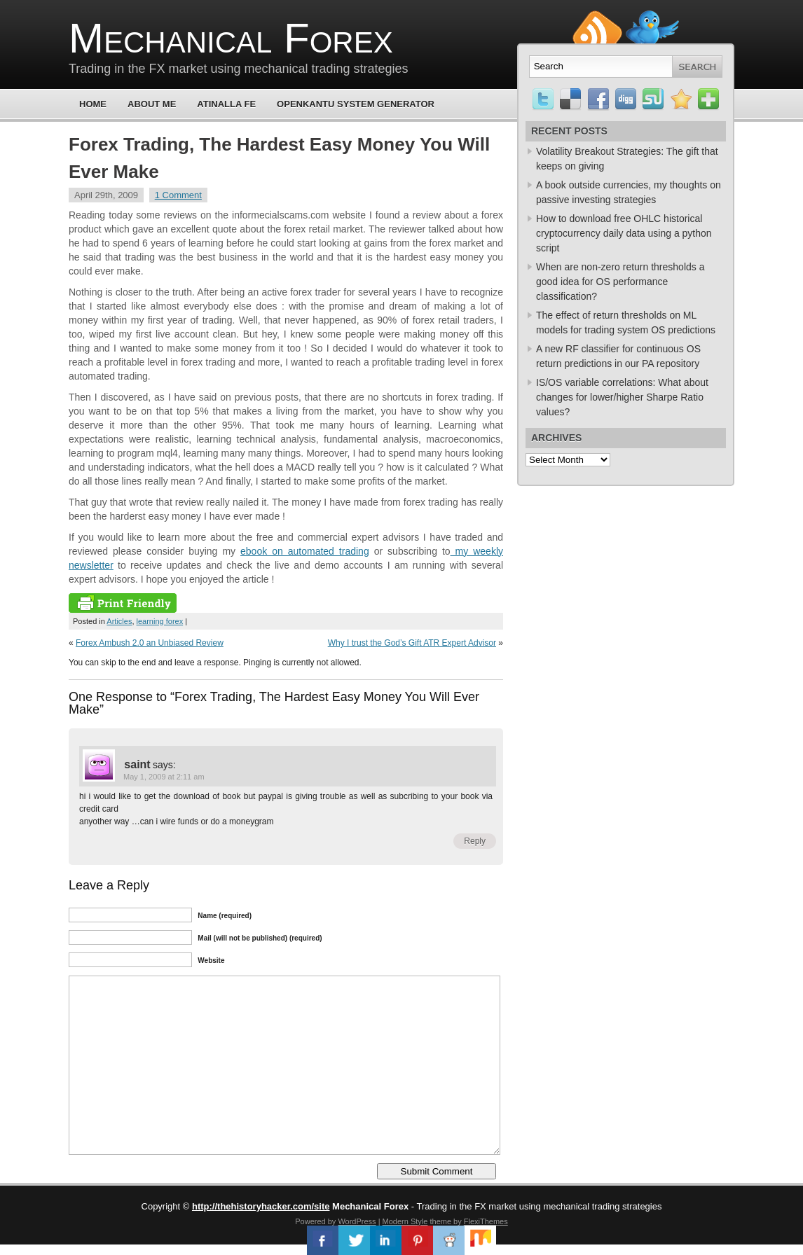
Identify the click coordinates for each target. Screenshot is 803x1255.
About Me (152, 104)
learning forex (160, 621)
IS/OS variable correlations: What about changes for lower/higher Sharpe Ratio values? (622, 397)
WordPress (357, 1221)
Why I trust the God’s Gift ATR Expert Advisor (412, 643)
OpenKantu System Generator (355, 104)
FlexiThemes (486, 1221)
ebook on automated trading (304, 551)
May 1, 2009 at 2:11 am (164, 776)
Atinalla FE (226, 104)
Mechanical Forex (231, 38)
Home (93, 104)
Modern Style (405, 1221)
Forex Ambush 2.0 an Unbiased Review (150, 643)
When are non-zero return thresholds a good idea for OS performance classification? (620, 281)
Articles (119, 621)
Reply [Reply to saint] (475, 841)
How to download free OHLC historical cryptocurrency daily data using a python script (624, 233)
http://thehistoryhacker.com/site (261, 1206)
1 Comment (178, 195)
